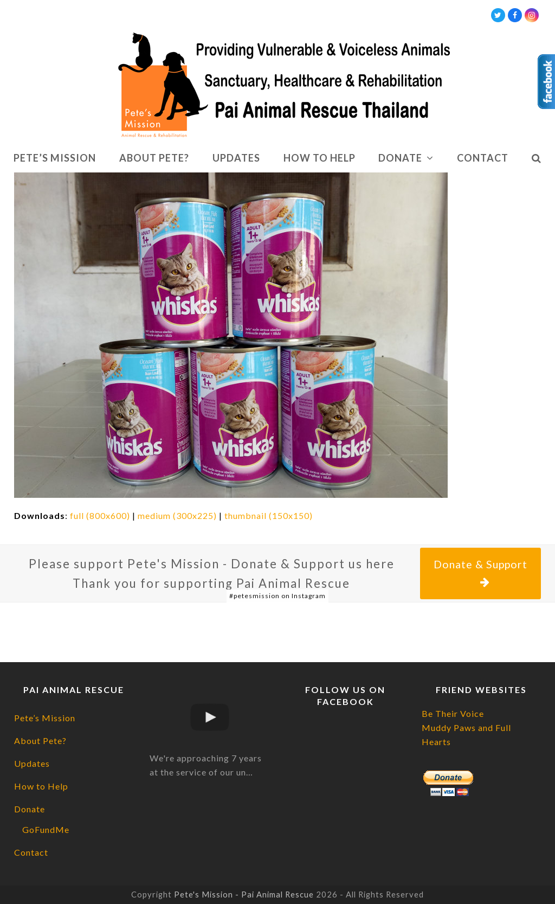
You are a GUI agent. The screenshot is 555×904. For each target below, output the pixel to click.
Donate (29, 809)
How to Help (41, 786)
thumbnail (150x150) (268, 515)
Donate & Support (480, 573)
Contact (31, 852)
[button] (536, 158)
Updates (32, 763)
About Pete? (40, 740)
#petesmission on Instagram (277, 596)
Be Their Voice (453, 713)
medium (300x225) (177, 515)
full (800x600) (100, 515)
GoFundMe (45, 829)
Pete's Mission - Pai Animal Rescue (244, 894)
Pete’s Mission (44, 718)
